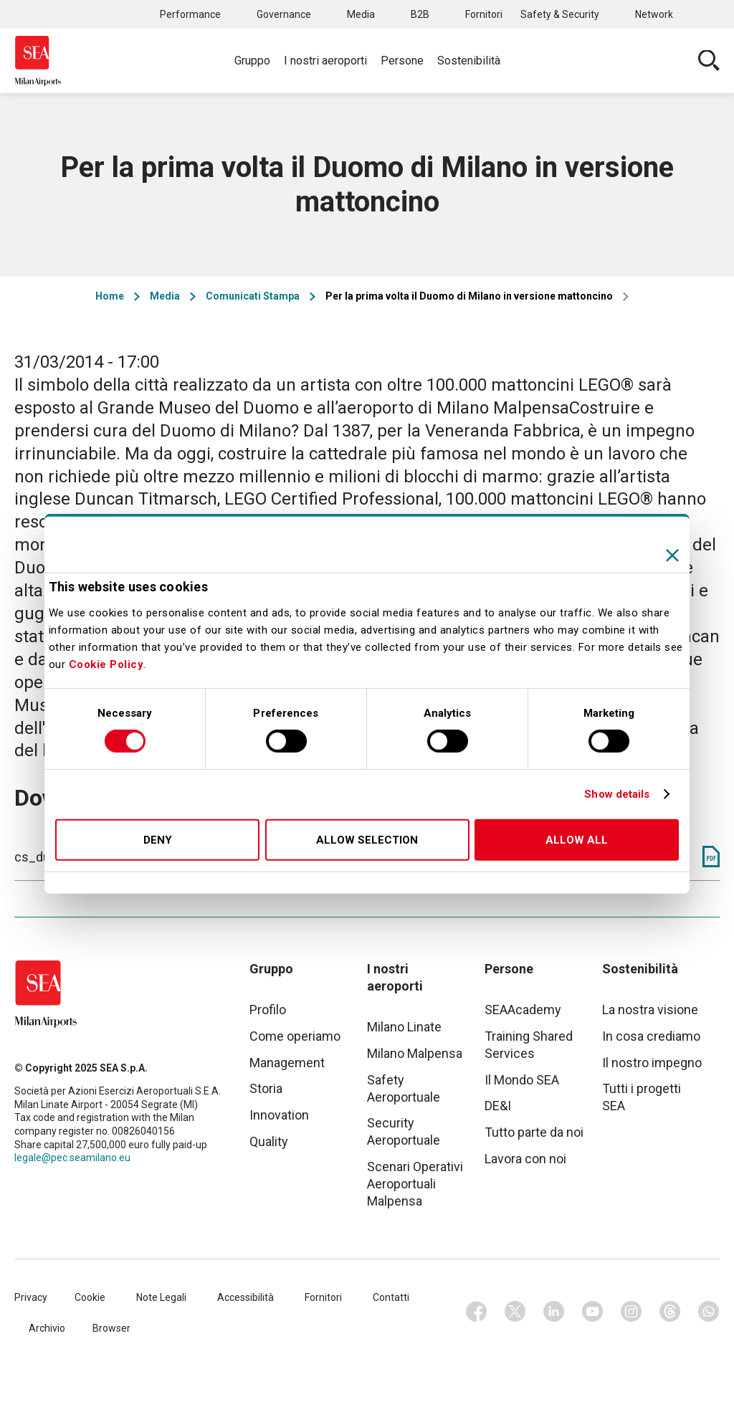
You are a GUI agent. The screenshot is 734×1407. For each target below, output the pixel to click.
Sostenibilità (468, 60)
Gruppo (252, 60)
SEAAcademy (523, 1009)
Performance (190, 14)
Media (361, 14)
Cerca (709, 61)
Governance (284, 14)
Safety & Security (559, 14)
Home (109, 296)
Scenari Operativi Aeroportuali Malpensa (415, 1183)
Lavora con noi (525, 1158)
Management (287, 1062)
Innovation (279, 1114)
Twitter (515, 1311)
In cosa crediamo (651, 1036)
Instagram (631, 1311)
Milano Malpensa (414, 1053)
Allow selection (367, 840)
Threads (670, 1311)
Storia (265, 1088)
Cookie (90, 1297)
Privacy (30, 1297)
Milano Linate (404, 1026)
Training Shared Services (529, 1045)
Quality (268, 1141)
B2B (420, 14)
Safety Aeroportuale (403, 1088)
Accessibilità (245, 1297)
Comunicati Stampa (253, 296)
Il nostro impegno (652, 1062)
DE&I (498, 1105)
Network (654, 14)
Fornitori (483, 14)
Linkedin (554, 1311)
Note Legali (161, 1297)
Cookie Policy (106, 664)
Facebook (476, 1311)
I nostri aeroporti (325, 60)
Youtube (593, 1311)
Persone (402, 60)
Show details (616, 794)
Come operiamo (294, 1036)
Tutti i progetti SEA (641, 1097)
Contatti (391, 1297)
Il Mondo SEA (522, 1079)
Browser (111, 1328)
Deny (157, 840)
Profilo (267, 1009)
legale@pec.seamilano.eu (72, 1157)
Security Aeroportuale (403, 1131)
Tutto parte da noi (534, 1132)
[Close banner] (672, 554)
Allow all (576, 840)
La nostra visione (650, 1009)
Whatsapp (709, 1311)
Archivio (47, 1328)
